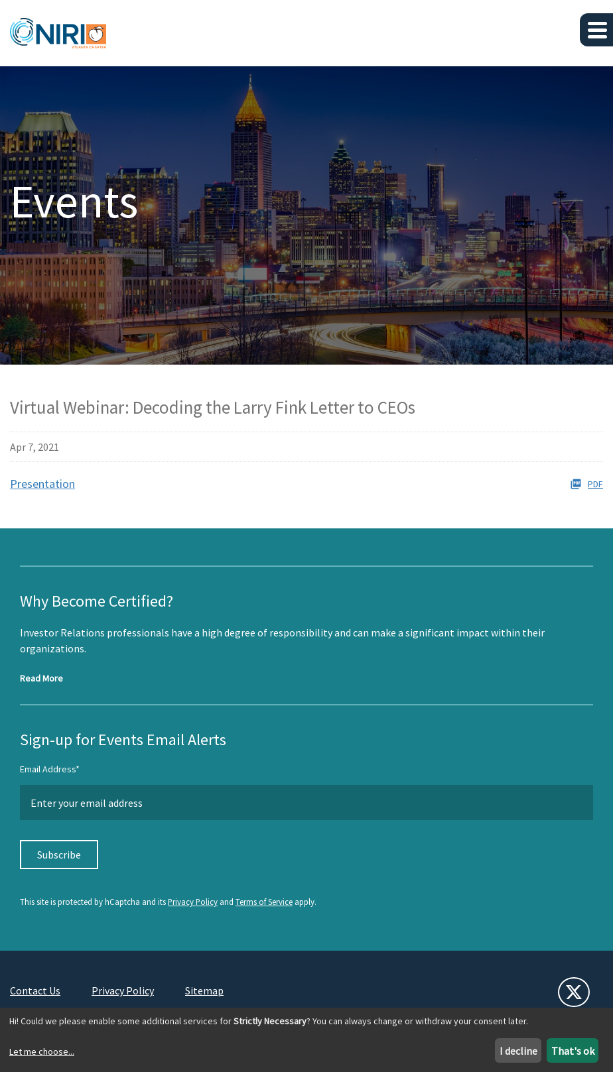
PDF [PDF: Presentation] (586, 484)
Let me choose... (41, 1051)
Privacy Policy (193, 901)
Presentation (42, 483)
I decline (518, 1050)
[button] (596, 29)
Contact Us (35, 990)
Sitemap (204, 990)
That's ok (572, 1050)
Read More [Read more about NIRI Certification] (41, 678)
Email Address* (50, 769)
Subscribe (59, 854)
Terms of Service (264, 901)
